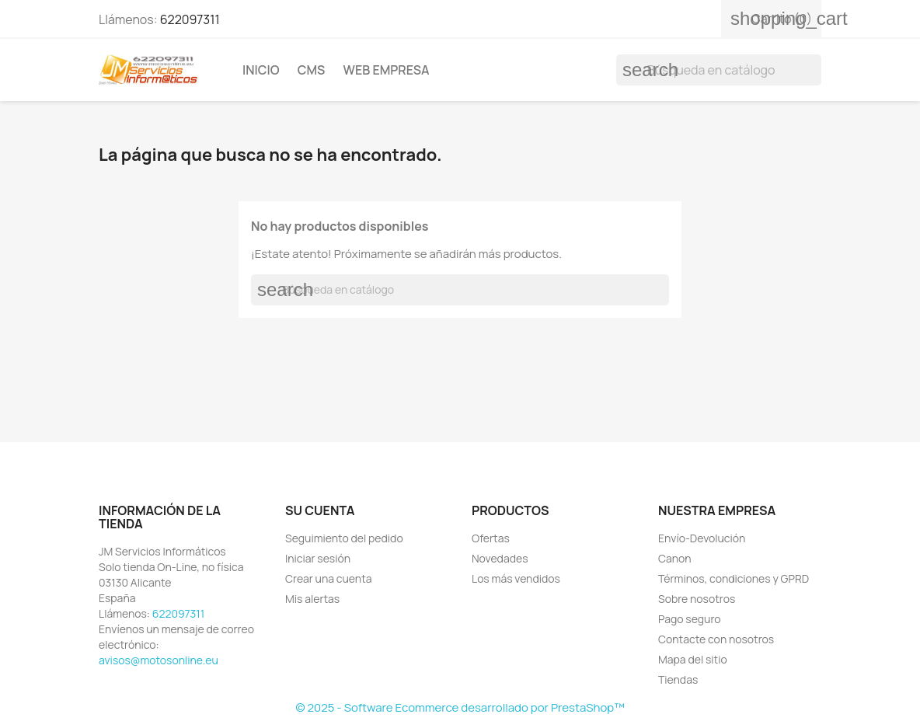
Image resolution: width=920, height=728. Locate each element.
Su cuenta (320, 510)
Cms (312, 69)
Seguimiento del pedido (344, 538)
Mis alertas (312, 598)
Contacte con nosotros (716, 639)
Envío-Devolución (701, 538)
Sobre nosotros (696, 598)
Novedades (500, 558)
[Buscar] (718, 69)
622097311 (190, 19)
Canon (675, 558)
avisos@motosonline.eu (158, 660)
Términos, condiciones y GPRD (733, 578)
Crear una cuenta (328, 578)
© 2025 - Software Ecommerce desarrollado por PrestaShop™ (459, 707)
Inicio (261, 69)
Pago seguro (689, 618)
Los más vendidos (516, 578)
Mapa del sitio (692, 659)
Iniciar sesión (317, 558)
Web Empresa (386, 69)
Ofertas (491, 538)
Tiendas (678, 679)
